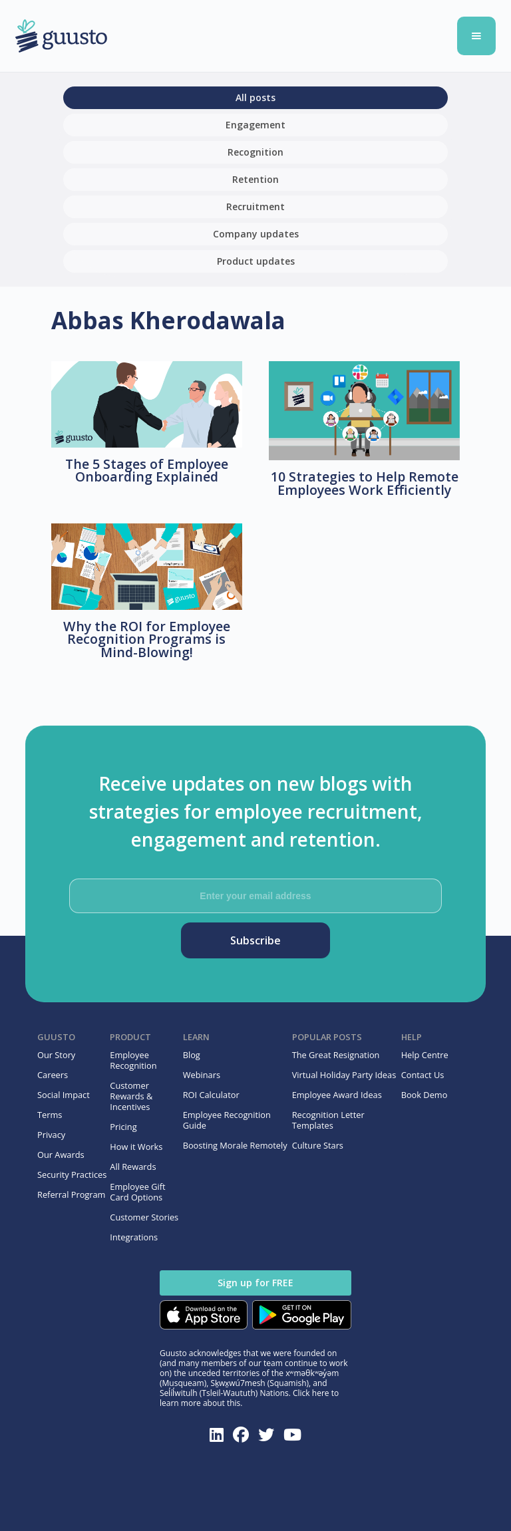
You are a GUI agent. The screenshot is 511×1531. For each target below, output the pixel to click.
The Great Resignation (336, 1054)
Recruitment (255, 206)
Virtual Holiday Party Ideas (344, 1074)
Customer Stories (144, 1217)
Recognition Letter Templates (328, 1120)
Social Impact (63, 1094)
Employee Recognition (133, 1060)
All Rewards (133, 1166)
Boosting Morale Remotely (235, 1145)
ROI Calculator (211, 1094)
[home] (199, 36)
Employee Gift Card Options (137, 1191)
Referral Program (71, 1194)
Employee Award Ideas (337, 1094)
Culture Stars (317, 1145)
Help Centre (424, 1054)
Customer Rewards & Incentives (131, 1096)
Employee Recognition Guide (227, 1120)
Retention (255, 179)
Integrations (134, 1237)
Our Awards (61, 1154)
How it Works (136, 1146)
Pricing (123, 1126)
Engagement (255, 124)
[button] (476, 36)
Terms (49, 1114)
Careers (52, 1074)
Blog (191, 1054)
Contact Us (422, 1074)
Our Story (56, 1054)
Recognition (255, 152)
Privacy (51, 1134)
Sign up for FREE (255, 1282)
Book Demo (424, 1094)
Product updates (256, 261)
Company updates (256, 233)
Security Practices (71, 1174)
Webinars (201, 1074)
